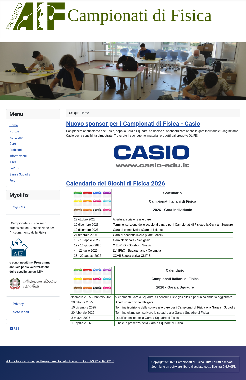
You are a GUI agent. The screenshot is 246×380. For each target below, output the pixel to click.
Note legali (21, 312)
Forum (13, 180)
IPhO (12, 162)
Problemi (15, 150)
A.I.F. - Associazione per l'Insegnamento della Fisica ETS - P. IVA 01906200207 (60, 361)
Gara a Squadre (19, 174)
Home (13, 125)
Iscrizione (16, 137)
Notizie (14, 131)
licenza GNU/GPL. (224, 366)
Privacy (18, 304)
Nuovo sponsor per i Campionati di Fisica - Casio (133, 123)
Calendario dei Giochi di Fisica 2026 (115, 183)
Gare (12, 144)
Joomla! (157, 366)
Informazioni (18, 156)
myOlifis (19, 207)
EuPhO (14, 168)
